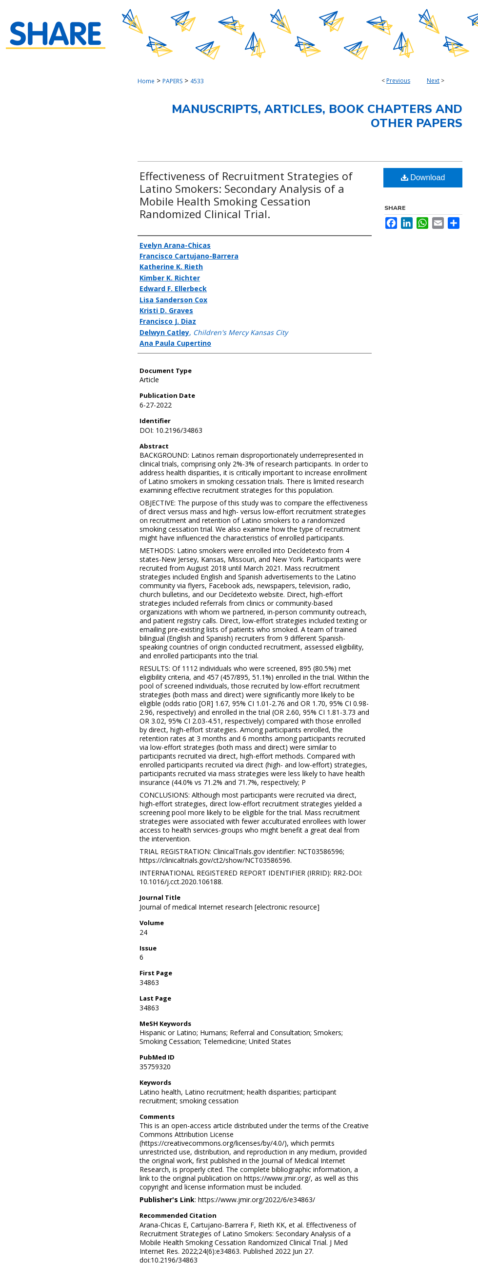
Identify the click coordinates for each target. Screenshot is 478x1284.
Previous (398, 80)
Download (423, 177)
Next (433, 80)
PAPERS (172, 81)
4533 (197, 81)
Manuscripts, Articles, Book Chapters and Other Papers (317, 116)
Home (146, 81)
